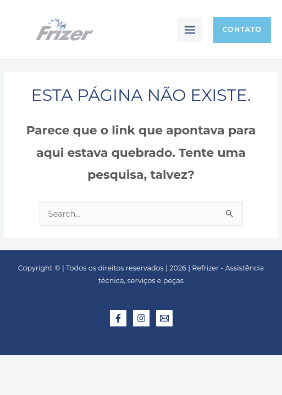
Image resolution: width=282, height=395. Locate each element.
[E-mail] (164, 318)
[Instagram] (141, 318)
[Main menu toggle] (190, 30)
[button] (242, 30)
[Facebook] (118, 318)
